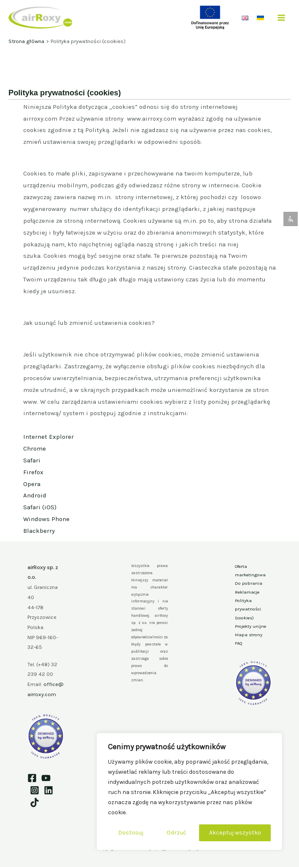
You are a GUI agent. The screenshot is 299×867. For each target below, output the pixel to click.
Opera (31, 484)
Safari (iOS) (40, 507)
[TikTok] (34, 802)
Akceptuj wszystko (235, 832)
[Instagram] (34, 790)
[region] (189, 791)
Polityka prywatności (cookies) (248, 609)
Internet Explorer (48, 436)
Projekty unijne (250, 626)
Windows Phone (46, 519)
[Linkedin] (48, 790)
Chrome (34, 448)
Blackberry (39, 531)
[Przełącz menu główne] (281, 17)
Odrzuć (176, 832)
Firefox (33, 472)
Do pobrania (248, 583)
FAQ (238, 643)
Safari (31, 460)
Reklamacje (247, 592)
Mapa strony (248, 634)
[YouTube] (46, 778)
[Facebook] (32, 778)
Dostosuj (130, 832)
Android (34, 495)
